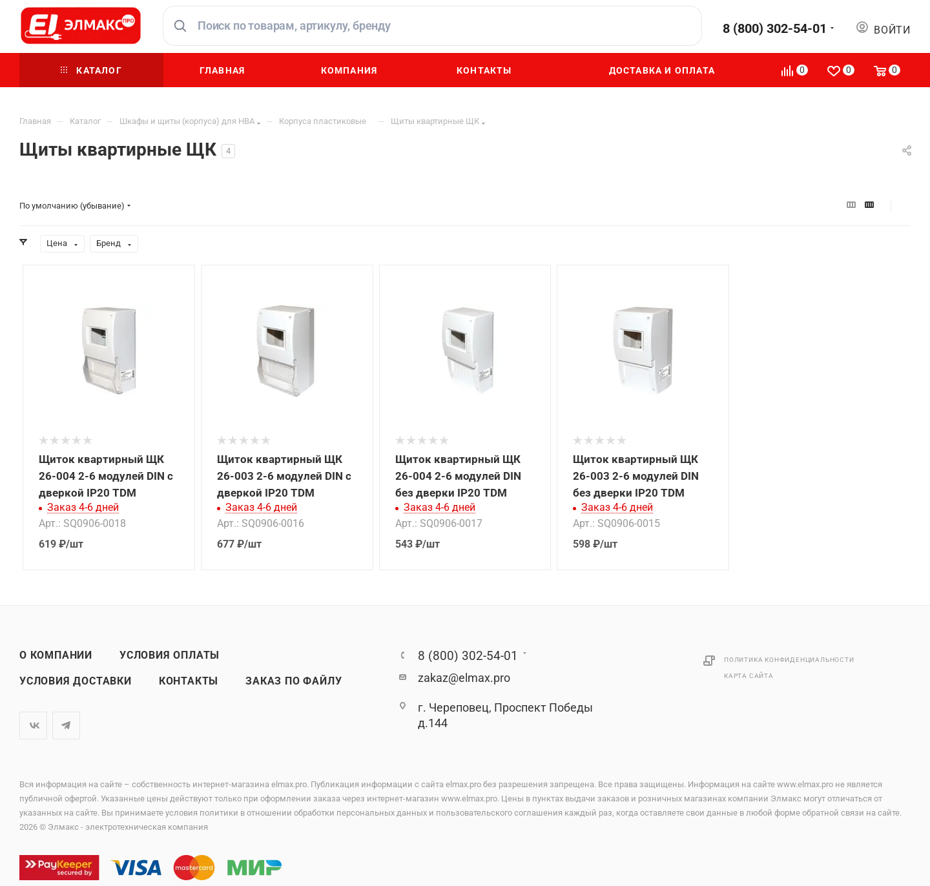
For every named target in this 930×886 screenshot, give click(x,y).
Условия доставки (75, 681)
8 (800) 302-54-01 (775, 28)
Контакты (188, 681)
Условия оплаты (169, 655)
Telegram (66, 725)
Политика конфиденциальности (789, 659)
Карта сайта (749, 675)
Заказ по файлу (293, 681)
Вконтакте (33, 725)
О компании (55, 655)
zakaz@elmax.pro (464, 678)
